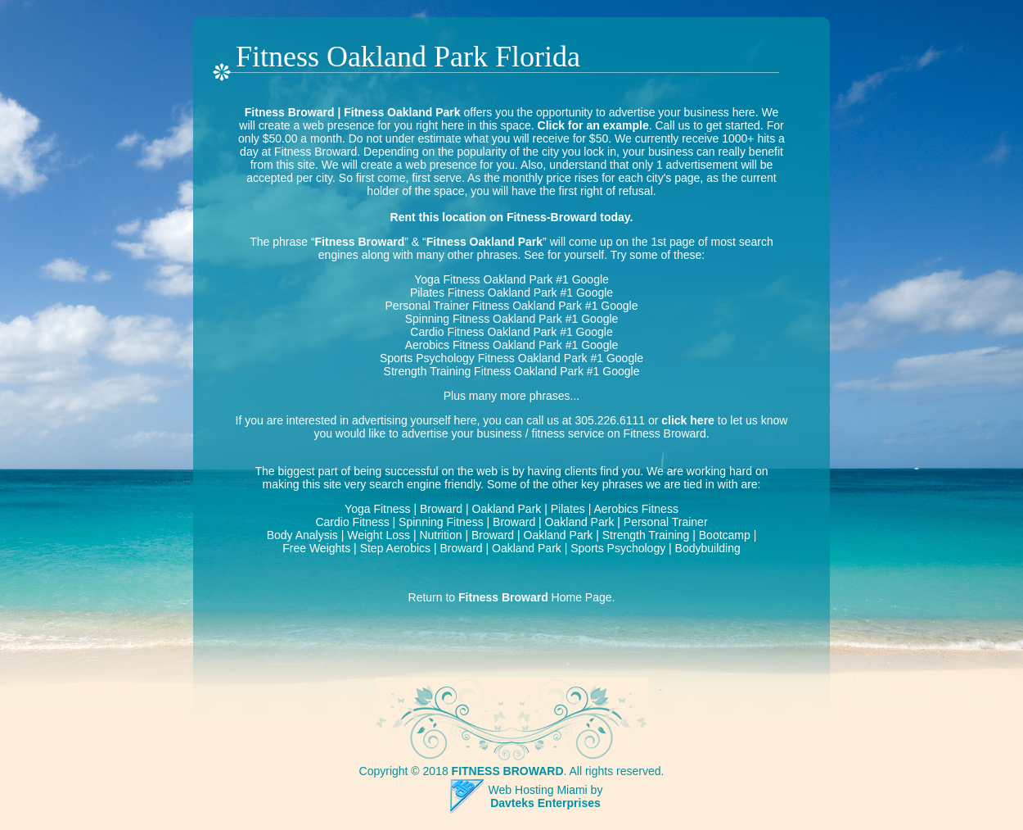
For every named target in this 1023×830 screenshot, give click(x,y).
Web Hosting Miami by (546, 789)
